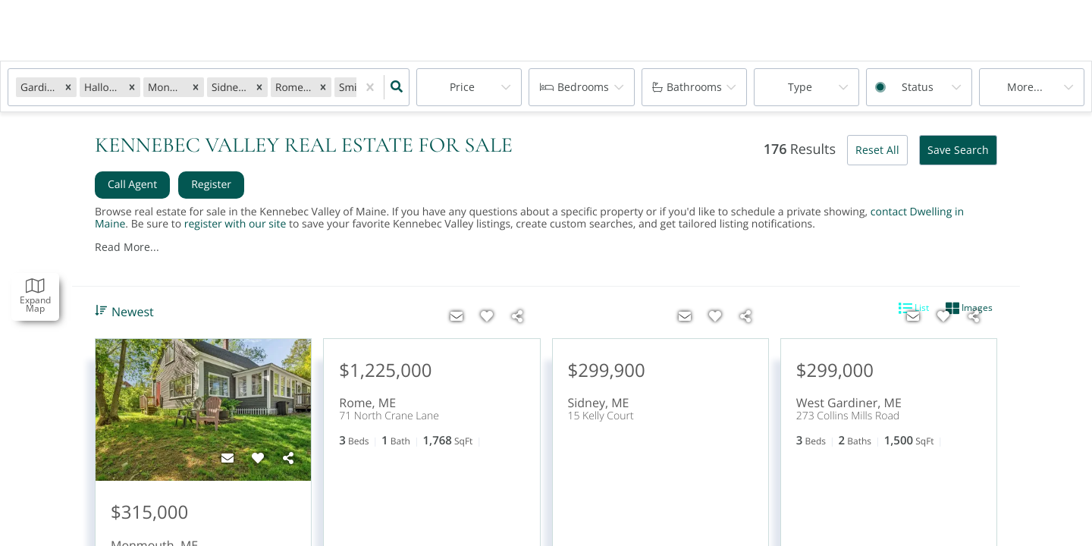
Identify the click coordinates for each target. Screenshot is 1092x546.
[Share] (288, 458)
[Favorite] (258, 458)
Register (211, 184)
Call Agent (132, 184)
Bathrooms (694, 87)
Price (462, 87)
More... (1025, 87)
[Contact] (227, 458)
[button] (68, 86)
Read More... (127, 247)
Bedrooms (583, 87)
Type (800, 87)
